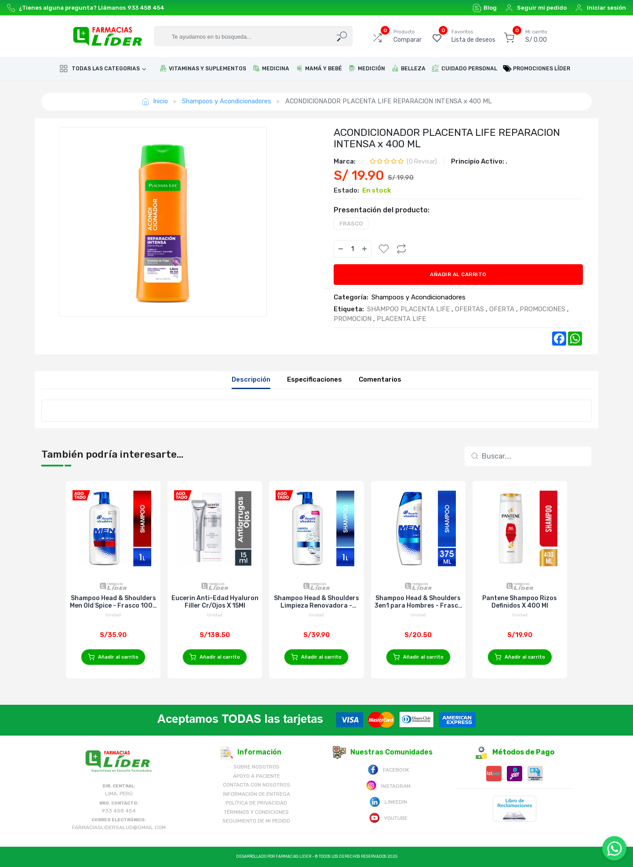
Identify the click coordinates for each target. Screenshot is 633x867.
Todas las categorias (99, 68)
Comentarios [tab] (380, 379)
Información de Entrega (256, 794)
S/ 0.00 (536, 36)
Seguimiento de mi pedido (256, 821)
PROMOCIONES (542, 309)
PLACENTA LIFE (401, 319)
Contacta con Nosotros (256, 785)
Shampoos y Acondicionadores (226, 101)
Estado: (346, 190)
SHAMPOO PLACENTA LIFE (408, 309)
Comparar (407, 36)
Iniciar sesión (600, 8)
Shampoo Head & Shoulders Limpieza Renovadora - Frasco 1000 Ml (316, 601)
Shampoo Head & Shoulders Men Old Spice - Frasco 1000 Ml (113, 601)
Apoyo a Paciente (256, 776)
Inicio (155, 101)
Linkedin (388, 801)
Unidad (113, 615)
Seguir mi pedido (536, 8)
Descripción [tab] (251, 379)
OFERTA (501, 309)
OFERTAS (469, 309)
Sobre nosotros (256, 767)
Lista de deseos (473, 36)
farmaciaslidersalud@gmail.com (119, 827)
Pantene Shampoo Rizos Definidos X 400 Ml (519, 601)
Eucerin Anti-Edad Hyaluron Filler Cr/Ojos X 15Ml (214, 601)
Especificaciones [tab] (314, 379)
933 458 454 (145, 7)
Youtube (388, 817)
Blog (485, 8)
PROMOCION (352, 319)
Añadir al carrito (458, 274)
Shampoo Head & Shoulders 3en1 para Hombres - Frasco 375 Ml (418, 601)
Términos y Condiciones (256, 812)
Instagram (388, 785)
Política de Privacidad (256, 803)
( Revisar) (422, 161)
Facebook (388, 769)
